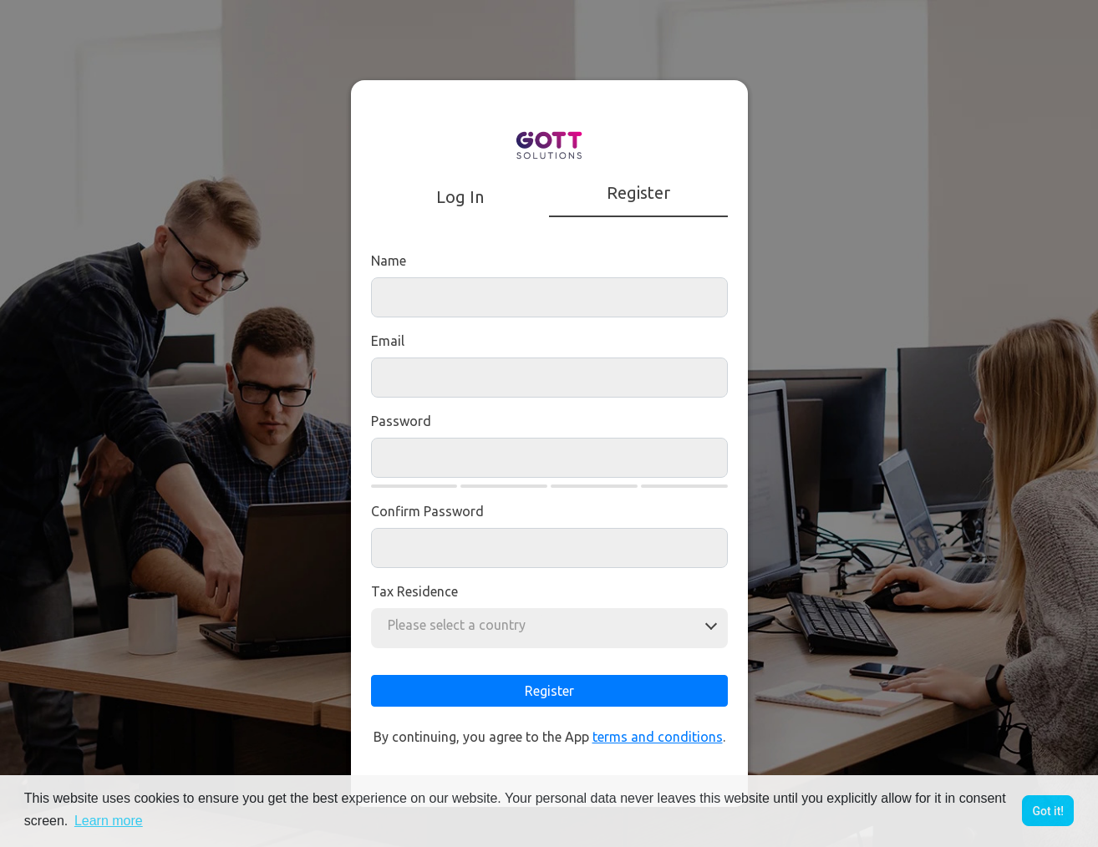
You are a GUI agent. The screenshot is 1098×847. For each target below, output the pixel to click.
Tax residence (414, 591)
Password (401, 421)
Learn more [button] (108, 821)
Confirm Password (427, 511)
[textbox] (461, 625)
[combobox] (461, 625)
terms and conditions (657, 736)
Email (387, 340)
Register (549, 690)
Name (388, 260)
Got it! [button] (1048, 811)
